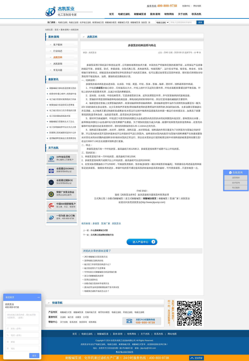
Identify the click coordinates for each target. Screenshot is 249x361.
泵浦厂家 (105, 223)
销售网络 (169, 14)
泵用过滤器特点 (91, 280)
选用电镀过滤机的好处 (93, 260)
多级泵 (96, 223)
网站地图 (197, 6)
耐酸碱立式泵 (123, 22)
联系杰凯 (196, 14)
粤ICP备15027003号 (124, 352)
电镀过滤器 (73, 22)
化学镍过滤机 (85, 22)
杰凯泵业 (116, 223)
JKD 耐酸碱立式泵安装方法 (96, 257)
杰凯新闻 (57, 64)
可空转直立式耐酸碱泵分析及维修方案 (100, 272)
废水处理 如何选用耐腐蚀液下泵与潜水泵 (101, 287)
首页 (111, 14)
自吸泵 (78, 317)
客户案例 (57, 45)
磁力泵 (71, 317)
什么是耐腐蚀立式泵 (99, 230)
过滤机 (63, 317)
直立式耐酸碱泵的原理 (93, 276)
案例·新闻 (155, 14)
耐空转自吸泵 (104, 312)
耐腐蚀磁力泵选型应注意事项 (61, 105)
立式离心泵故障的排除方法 (102, 235)
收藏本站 (186, 6)
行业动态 (57, 51)
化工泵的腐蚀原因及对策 (59, 116)
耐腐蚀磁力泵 (98, 22)
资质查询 (83, 322)
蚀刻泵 (144, 22)
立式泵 (86, 317)
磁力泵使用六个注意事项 (94, 268)
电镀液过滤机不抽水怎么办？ (96, 291)
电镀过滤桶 (139, 312)
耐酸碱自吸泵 (111, 22)
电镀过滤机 (124, 14)
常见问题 (57, 70)
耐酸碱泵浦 (140, 14)
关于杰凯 (183, 14)
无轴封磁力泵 (90, 312)
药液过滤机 (128, 312)
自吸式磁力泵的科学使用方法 (96, 283)
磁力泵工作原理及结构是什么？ (97, 264)
